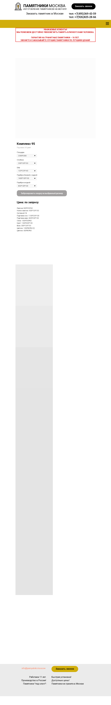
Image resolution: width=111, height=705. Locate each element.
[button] (84, 6)
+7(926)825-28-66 (85, 17)
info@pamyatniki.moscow (33, 668)
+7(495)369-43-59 (85, 13)
